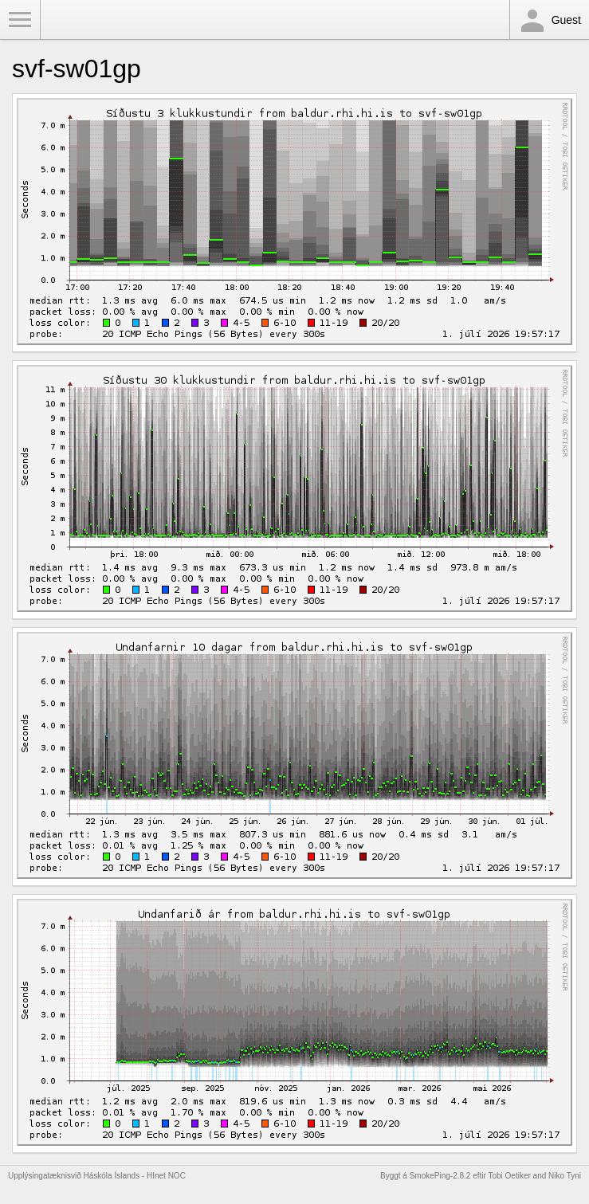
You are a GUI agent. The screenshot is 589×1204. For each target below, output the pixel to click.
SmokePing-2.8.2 (440, 1175)
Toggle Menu (20, 20)
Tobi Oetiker (509, 1175)
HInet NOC (166, 1175)
